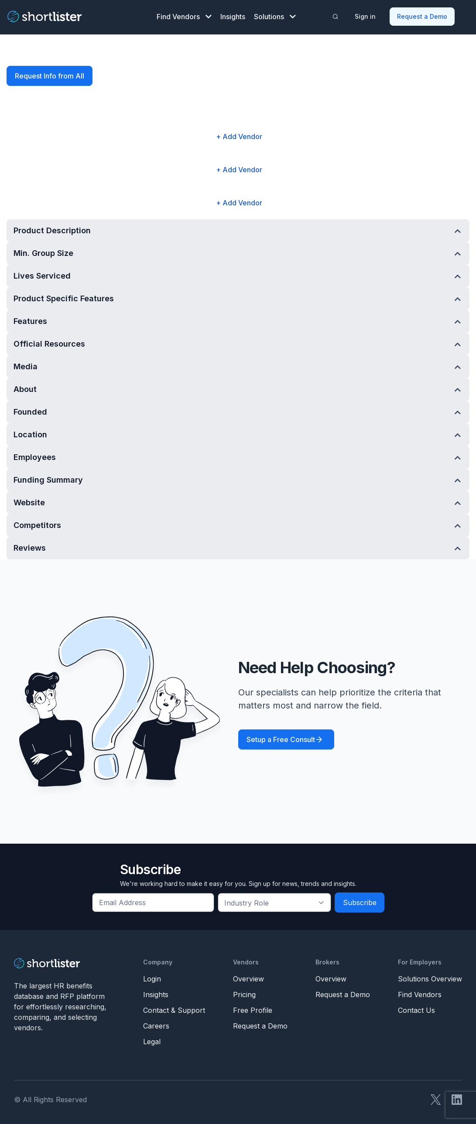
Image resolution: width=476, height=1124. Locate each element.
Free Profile (252, 1008)
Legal (152, 1039)
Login (152, 977)
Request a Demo (422, 15)
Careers (156, 1024)
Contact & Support (174, 1008)
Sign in (365, 15)
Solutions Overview (430, 977)
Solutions (275, 15)
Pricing (244, 992)
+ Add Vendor (239, 134)
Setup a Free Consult (281, 737)
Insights (232, 15)
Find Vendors (184, 15)
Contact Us (416, 1008)
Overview (248, 977)
